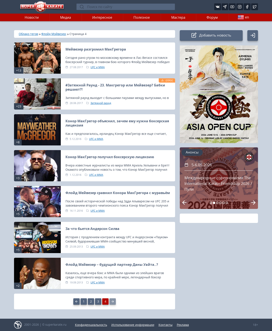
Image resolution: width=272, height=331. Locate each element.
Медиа (65, 17)
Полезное (141, 17)
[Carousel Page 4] (220, 203)
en (243, 17)
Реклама (183, 325)
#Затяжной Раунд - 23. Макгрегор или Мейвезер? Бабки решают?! (115, 87)
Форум (212, 17)
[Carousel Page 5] (223, 203)
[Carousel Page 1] (211, 203)
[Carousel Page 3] (217, 203)
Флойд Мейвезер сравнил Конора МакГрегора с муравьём (117, 192)
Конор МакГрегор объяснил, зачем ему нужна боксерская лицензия (117, 123)
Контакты (166, 325)
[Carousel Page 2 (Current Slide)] (214, 203)
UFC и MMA (98, 67)
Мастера (178, 17)
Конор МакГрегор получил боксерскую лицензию (109, 157)
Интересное (102, 17)
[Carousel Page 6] (227, 203)
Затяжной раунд (101, 103)
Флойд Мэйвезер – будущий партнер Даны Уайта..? (111, 264)
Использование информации (132, 325)
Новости (32, 17)
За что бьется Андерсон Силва (92, 228)
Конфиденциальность (91, 325)
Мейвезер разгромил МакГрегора (95, 49)
